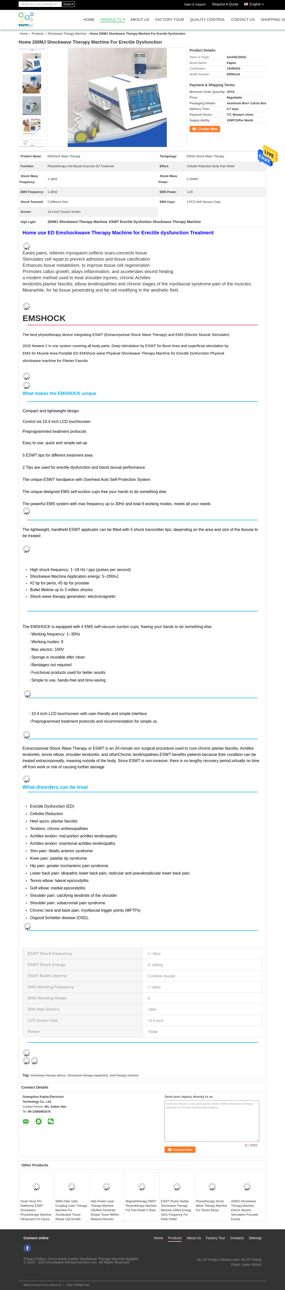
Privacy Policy (34, 1259)
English (258, 3)
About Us (139, 20)
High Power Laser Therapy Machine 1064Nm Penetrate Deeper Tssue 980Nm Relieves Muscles (104, 1210)
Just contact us (77, 1285)
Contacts (237, 1238)
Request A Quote (225, 4)
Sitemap (255, 1238)
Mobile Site (29, 1274)
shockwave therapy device (47, 1075)
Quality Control (207, 20)
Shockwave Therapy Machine (66, 33)
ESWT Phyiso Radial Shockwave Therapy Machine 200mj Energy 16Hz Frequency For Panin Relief (176, 1210)
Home (89, 20)
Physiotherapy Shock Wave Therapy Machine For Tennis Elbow (211, 1206)
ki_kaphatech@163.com (242, 1269)
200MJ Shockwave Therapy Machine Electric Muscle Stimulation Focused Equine (244, 1210)
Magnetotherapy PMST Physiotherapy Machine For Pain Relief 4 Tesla (141, 1206)
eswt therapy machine (124, 1075)
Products (111, 20)
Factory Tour (169, 20)
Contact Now (198, 128)
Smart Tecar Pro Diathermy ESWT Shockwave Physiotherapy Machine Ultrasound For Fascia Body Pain (35, 1212)
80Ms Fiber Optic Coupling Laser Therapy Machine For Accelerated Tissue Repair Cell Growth (71, 1210)
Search (68, 4)
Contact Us (243, 20)
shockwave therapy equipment (87, 1075)
